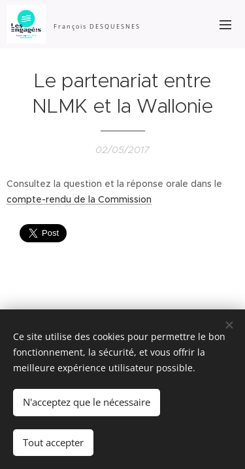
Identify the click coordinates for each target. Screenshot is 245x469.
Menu (225, 24)
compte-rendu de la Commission (79, 199)
